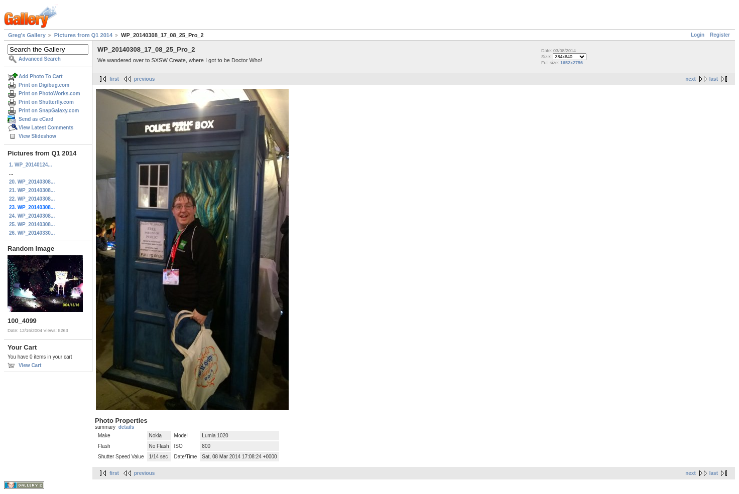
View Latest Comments (46, 127)
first (114, 79)
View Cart (30, 365)
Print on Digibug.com (44, 85)
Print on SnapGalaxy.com (49, 110)
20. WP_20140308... (32, 182)
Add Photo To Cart (41, 76)
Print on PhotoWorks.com (49, 93)
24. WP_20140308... (32, 216)
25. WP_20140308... (32, 224)
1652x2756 (571, 62)
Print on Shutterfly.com (46, 102)
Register (720, 35)
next (690, 79)
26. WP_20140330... (32, 233)
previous (144, 79)
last (713, 79)
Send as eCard (36, 119)
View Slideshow (37, 136)
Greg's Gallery (27, 35)
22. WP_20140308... (32, 199)
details (126, 427)
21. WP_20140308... (32, 190)
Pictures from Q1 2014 (83, 35)
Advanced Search (40, 59)
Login (697, 35)
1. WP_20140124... (30, 165)
